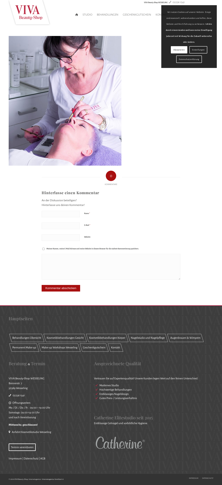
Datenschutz (31, 458)
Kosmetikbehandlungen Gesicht (65, 337)
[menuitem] (76, 15)
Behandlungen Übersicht (26, 337)
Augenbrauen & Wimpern (185, 337)
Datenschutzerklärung (189, 59)
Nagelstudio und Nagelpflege (148, 337)
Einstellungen (198, 50)
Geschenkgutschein (94, 347)
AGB (42, 458)
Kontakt (115, 347)
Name (87, 213)
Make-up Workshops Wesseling (59, 347)
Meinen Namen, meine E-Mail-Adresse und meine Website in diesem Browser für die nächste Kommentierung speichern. (92, 249)
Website (87, 237)
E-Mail (87, 225)
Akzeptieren (179, 50)
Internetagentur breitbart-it (53, 479)
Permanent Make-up (24, 347)
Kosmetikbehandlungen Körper (107, 337)
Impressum (15, 458)
